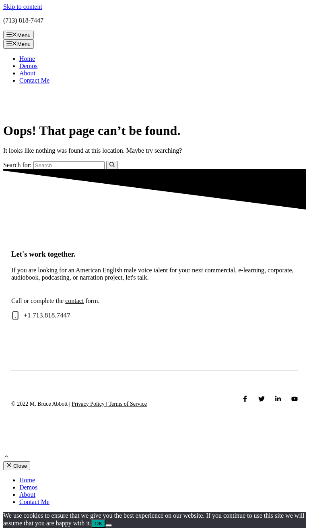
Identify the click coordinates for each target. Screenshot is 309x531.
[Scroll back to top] (6, 457)
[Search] (112, 165)
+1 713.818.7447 (47, 315)
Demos (28, 65)
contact (74, 300)
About (27, 73)
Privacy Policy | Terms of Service (109, 404)
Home (27, 58)
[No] (108, 525)
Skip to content (22, 6)
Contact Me (34, 80)
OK (98, 524)
